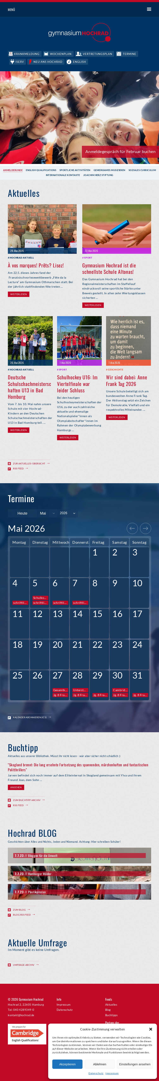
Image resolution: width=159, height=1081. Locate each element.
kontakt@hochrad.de (21, 1014)
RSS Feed (18, 468)
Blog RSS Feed (22, 914)
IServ (20, 61)
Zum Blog (19, 909)
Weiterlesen (18, 293)
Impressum (111, 1073)
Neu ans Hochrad (48, 61)
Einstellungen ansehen (135, 1064)
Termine (130, 53)
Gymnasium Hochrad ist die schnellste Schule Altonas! (109, 268)
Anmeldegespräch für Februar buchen (120, 150)
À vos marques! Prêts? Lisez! (36, 264)
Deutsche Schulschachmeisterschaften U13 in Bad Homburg (29, 386)
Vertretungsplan (98, 53)
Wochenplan (61, 53)
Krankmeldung (26, 53)
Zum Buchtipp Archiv (26, 799)
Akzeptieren (67, 1064)
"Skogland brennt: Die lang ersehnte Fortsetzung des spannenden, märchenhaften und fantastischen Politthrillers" (78, 767)
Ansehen (16, 787)
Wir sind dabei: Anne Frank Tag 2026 (126, 380)
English (80, 61)
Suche (134, 9)
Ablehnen (99, 1064)
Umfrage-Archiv (23, 964)
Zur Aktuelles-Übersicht (29, 463)
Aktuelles (111, 1004)
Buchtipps (111, 1014)
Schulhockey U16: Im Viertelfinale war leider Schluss (77, 383)
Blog (108, 1009)
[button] (151, 1029)
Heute (22, 513)
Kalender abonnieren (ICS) (30, 717)
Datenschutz (95, 1073)
